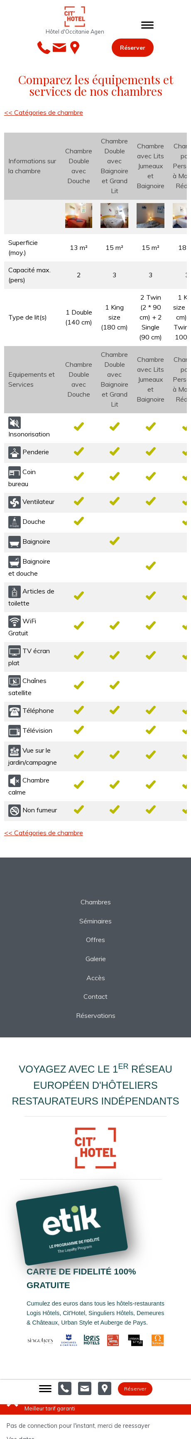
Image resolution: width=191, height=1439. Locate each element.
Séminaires (95, 921)
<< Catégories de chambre (43, 112)
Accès (95, 978)
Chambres (96, 902)
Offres (95, 939)
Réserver (132, 47)
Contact (95, 996)
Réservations (95, 1015)
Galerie (96, 958)
